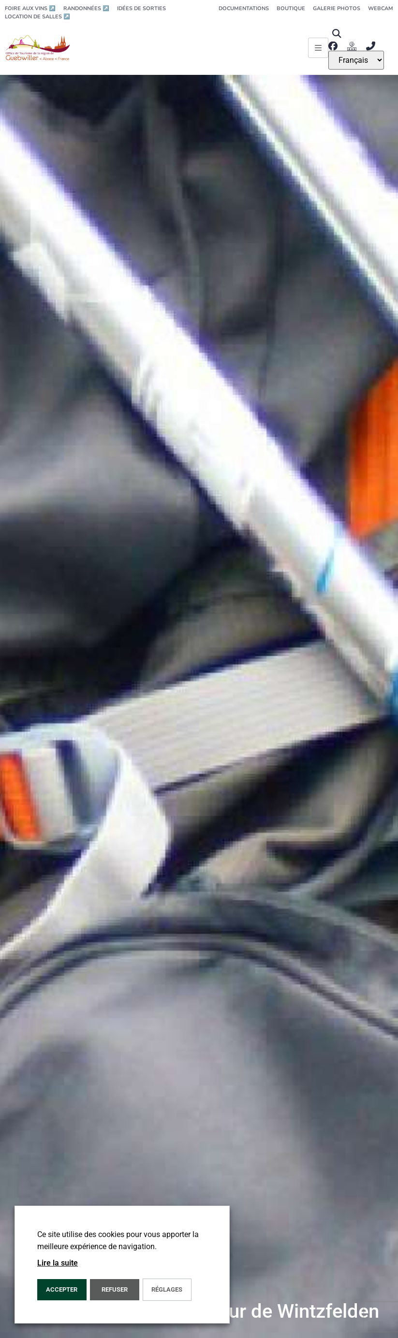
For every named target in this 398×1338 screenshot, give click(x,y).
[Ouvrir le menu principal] (318, 48)
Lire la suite (57, 1262)
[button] (336, 34)
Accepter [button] (61, 1289)
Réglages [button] (166, 1289)
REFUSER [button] (115, 1289)
